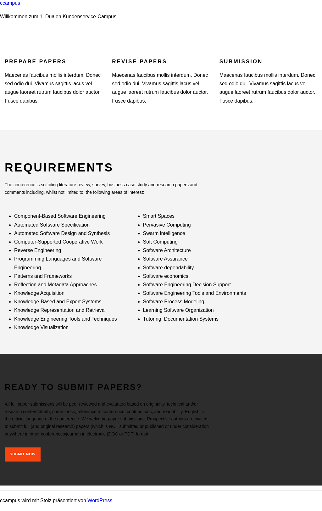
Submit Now (23, 454)
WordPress (99, 500)
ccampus (10, 3)
